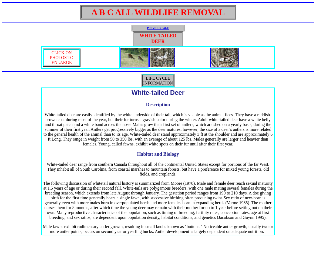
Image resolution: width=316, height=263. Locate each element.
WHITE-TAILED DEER (158, 38)
